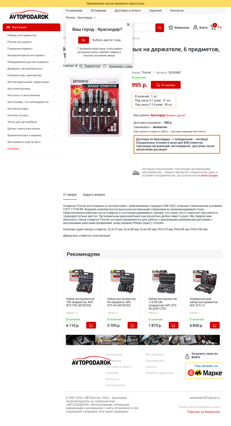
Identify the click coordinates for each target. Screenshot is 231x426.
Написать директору (160, 373)
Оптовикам (98, 10)
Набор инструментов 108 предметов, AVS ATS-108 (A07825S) (80, 302)
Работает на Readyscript (204, 412)
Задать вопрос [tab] (94, 194)
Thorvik (146, 72)
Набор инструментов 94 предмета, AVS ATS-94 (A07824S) (121, 302)
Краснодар (85, 17)
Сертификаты (155, 360)
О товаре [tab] (70, 194)
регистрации (209, 175)
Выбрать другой (175, 115)
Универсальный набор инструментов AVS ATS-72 (204, 302)
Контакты (177, 10)
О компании (74, 10)
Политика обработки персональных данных (199, 407)
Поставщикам (115, 385)
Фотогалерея (155, 354)
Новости (151, 367)
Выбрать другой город (106, 40)
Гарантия (155, 10)
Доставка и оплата (128, 10)
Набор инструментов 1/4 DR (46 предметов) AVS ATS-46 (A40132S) (163, 303)
